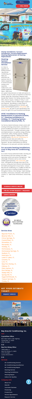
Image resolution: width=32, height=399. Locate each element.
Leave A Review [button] (9, 194)
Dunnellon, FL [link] (7, 242)
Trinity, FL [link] (5, 281)
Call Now (22, 6)
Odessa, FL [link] (6, 266)
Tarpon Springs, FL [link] (9, 279)
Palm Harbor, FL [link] (8, 268)
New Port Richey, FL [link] (9, 264)
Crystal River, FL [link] (7, 240)
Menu (20, 2)
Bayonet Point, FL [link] (8, 234)
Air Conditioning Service (13, 362)
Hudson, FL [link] (6, 253)
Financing (8, 390)
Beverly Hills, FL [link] (7, 236)
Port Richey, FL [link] (7, 270)
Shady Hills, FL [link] (7, 273)
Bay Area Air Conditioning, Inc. (19, 137)
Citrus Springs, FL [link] (8, 238)
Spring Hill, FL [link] (7, 275)
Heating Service (10, 370)
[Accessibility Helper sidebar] (28, 381)
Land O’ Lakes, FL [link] (8, 257)
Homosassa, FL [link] (7, 249)
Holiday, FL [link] (6, 247)
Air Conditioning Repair (12, 367)
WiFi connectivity (20, 160)
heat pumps (23, 107)
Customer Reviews (10, 387)
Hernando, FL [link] (7, 245)
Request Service (9, 294)
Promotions (8, 392)
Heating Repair (10, 374)
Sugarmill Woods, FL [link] (9, 277)
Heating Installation (11, 372)
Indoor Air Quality (11, 377)
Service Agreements (11, 394)
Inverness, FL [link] (6, 255)
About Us (8, 382)
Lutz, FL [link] (5, 262)
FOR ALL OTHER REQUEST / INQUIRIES (17, 190)
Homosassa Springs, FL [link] (10, 251)
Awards (7, 385)
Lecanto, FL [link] (6, 260)
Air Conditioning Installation (14, 365)
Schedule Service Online (13, 186)
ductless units (5, 108)
